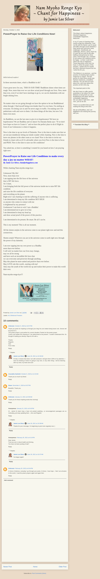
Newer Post (7, 567)
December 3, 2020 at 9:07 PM (22, 385)
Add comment (8, 480)
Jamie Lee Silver (18, 356)
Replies (12, 352)
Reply (10, 348)
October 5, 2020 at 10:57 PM (23, 326)
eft (9, 315)
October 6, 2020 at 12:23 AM (29, 374)
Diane (10, 385)
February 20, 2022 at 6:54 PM (24, 468)
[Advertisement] (34, 545)
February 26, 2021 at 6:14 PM (26, 437)
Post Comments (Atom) (39, 573)
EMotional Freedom (16, 315)
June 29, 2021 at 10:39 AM (35, 356)
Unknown (11, 326)
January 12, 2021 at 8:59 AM (23, 397)
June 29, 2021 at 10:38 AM (35, 423)
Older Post (62, 567)
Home (35, 567)
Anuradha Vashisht (14, 374)
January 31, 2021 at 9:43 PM (25, 408)
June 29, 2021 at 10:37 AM (35, 454)
